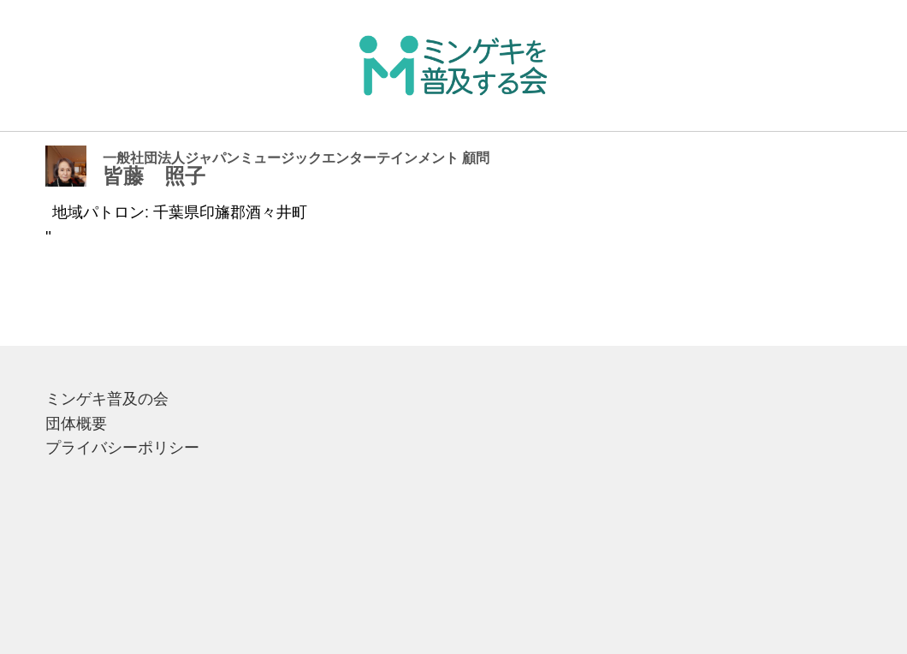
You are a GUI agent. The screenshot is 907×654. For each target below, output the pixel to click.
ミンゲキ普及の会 (107, 398)
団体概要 (76, 423)
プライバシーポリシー (122, 447)
